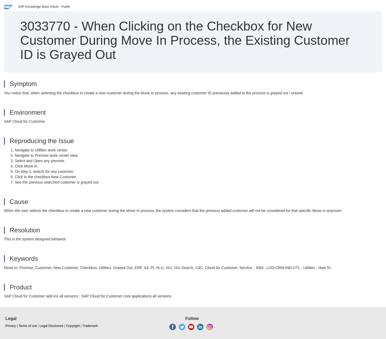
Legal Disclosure (52, 326)
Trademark (90, 326)
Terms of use (27, 326)
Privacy (10, 326)
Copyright (73, 326)
